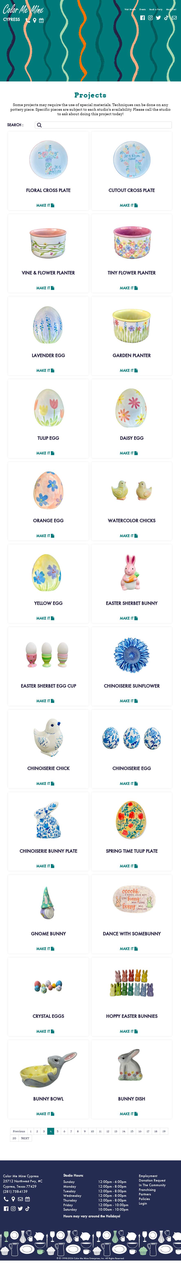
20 (14, 1140)
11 (100, 1133)
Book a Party (155, 9)
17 (148, 1133)
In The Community (152, 1187)
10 (92, 1133)
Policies (144, 1201)
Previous (19, 1133)
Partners (145, 1197)
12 (107, 1133)
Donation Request (152, 1183)
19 (164, 1133)
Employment (148, 1178)
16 (140, 1133)
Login (143, 1206)
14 (123, 1133)
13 (115, 1133)
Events (142, 9)
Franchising (147, 1192)
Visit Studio (130, 9)
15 (132, 1133)
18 (155, 1133)
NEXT (25, 1140)
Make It (45, 206)
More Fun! (171, 9)
